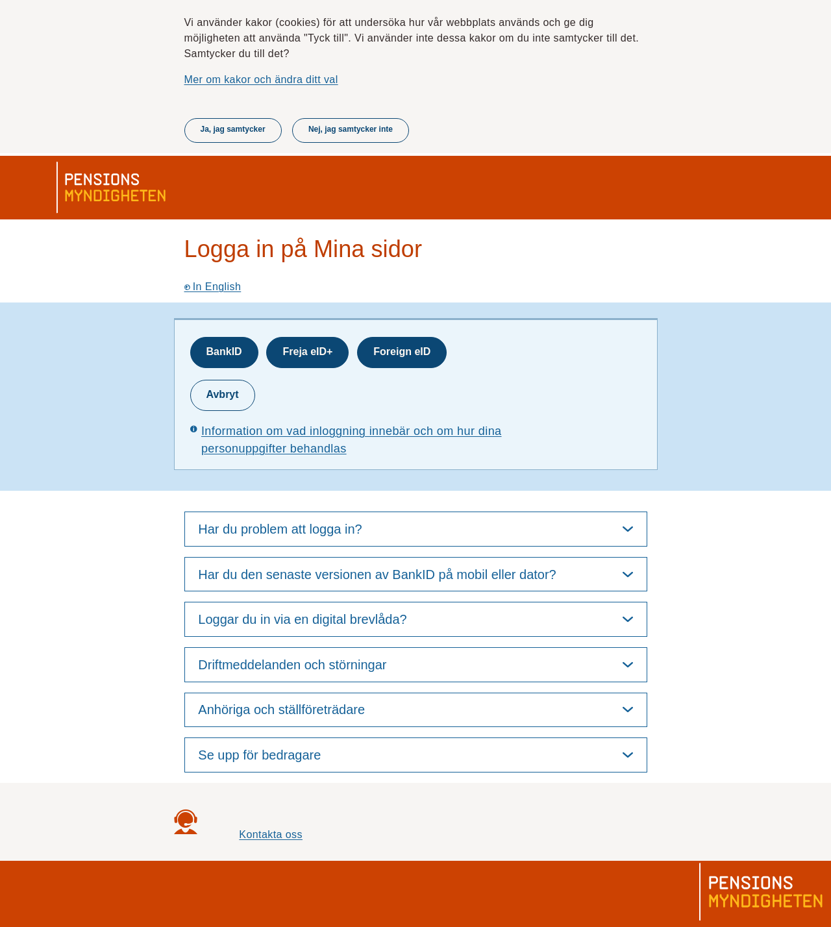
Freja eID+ (307, 351)
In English (213, 286)
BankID (224, 351)
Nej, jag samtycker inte (350, 129)
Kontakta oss (271, 834)
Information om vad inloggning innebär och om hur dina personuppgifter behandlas (351, 440)
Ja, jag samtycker (233, 129)
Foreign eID (401, 351)
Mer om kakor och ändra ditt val (261, 79)
